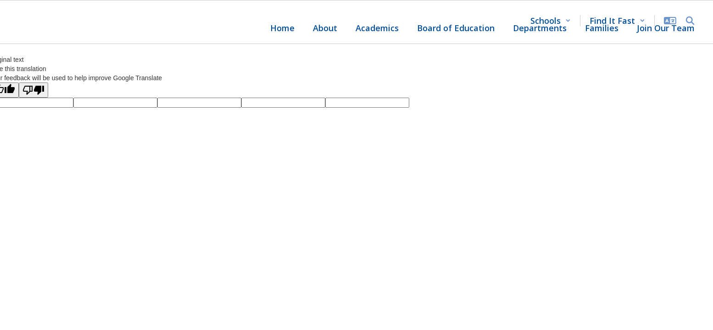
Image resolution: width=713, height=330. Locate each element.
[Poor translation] (33, 90)
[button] (550, 20)
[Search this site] (690, 20)
